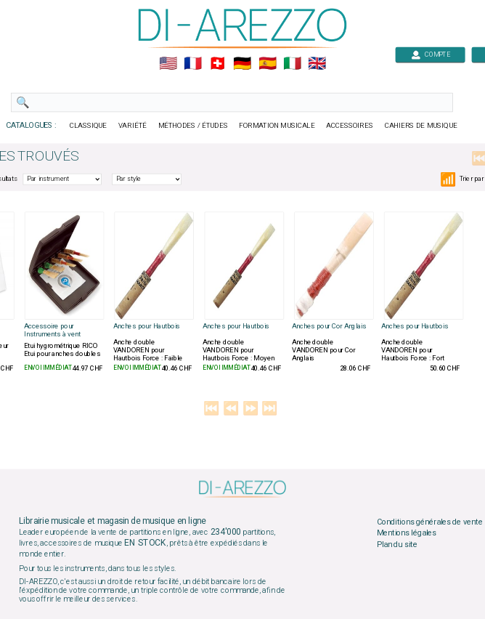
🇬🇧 (317, 64)
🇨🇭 (217, 64)
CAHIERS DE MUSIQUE (421, 126)
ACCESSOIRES (349, 126)
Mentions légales (406, 533)
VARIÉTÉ (132, 126)
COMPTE (430, 54)
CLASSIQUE (88, 126)
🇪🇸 (267, 64)
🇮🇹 (292, 64)
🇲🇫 (193, 64)
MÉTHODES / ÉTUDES (193, 126)
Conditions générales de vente (430, 521)
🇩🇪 (242, 64)
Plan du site (397, 544)
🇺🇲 (168, 64)
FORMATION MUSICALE (276, 126)
